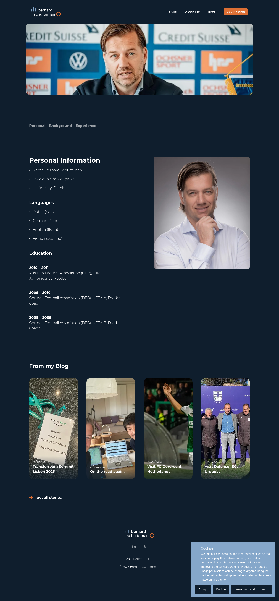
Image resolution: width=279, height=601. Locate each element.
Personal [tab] (37, 126)
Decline (221, 589)
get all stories (45, 497)
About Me (192, 11)
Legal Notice (133, 559)
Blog (211, 11)
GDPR (150, 559)
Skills (173, 11)
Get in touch (236, 11)
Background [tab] (60, 126)
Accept (203, 589)
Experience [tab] (86, 126)
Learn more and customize (251, 589)
